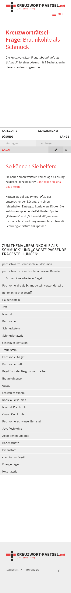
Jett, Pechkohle (12, 429)
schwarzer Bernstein (15, 343)
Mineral (7, 314)
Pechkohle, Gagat (13, 357)
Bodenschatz (10, 443)
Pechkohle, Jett (12, 364)
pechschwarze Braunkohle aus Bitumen (27, 264)
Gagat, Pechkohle (13, 414)
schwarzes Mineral (13, 393)
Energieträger (10, 464)
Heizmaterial (10, 471)
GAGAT (6, 150)
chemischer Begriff (14, 457)
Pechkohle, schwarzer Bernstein (22, 421)
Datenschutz (14, 570)
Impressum (33, 570)
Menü (58, 14)
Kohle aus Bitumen (14, 400)
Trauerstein (9, 350)
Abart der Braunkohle (15, 436)
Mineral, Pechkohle (14, 407)
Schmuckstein (11, 328)
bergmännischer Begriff (17, 293)
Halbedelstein (11, 300)
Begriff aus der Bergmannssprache (23, 371)
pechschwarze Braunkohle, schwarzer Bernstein (32, 271)
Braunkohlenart (12, 378)
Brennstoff (9, 450)
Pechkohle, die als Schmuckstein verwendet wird (32, 285)
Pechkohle (9, 321)
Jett (4, 307)
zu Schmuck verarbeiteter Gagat (22, 278)
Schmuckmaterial (13, 336)
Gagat (6, 386)
